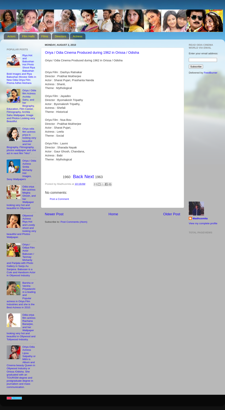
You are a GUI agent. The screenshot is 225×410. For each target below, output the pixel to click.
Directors (60, 36)
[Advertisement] (58, 241)
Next (89, 176)
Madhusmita (200, 218)
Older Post (171, 214)
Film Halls (28, 36)
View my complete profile (203, 223)
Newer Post (54, 214)
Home (113, 214)
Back (78, 176)
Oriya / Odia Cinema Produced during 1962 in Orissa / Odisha (92, 52)
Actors (11, 36)
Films (44, 36)
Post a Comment (59, 199)
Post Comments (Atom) (74, 221)
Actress (77, 36)
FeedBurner (210, 72)
